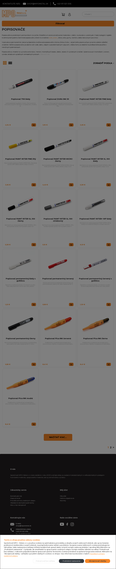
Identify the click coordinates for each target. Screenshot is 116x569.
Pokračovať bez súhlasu (45, 561)
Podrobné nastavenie (71, 561)
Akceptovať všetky (97, 561)
